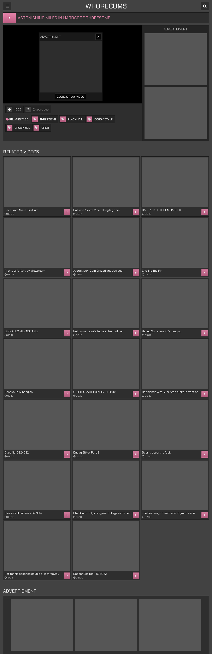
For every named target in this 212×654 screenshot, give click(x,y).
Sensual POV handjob (19, 392)
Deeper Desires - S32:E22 (90, 574)
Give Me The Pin (152, 270)
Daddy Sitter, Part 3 (86, 452)
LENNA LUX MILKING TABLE (22, 331)
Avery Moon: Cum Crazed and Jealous (98, 270)
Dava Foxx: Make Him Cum (21, 210)
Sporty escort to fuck (156, 452)
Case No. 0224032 (17, 452)
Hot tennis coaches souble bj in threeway (32, 574)
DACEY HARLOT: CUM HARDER (161, 210)
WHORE (106, 6)
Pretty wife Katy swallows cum (25, 270)
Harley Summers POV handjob (161, 331)
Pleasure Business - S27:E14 (23, 513)
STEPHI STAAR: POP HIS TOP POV (94, 392)
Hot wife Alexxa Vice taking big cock (96, 210)
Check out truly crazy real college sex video (101, 513)
